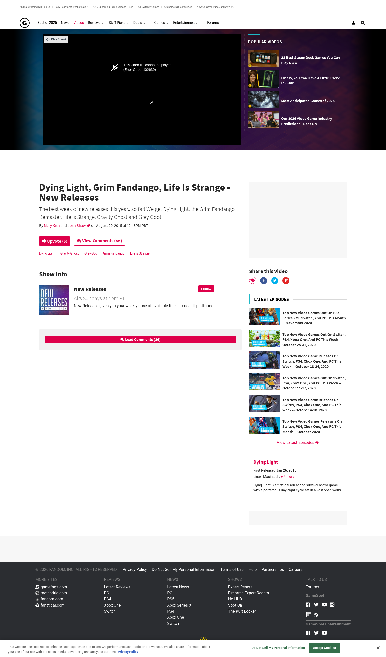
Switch (110, 611)
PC (106, 593)
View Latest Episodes (298, 442)
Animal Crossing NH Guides (35, 7)
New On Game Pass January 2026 (215, 7)
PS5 (170, 599)
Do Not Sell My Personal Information (183, 569)
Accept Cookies (324, 648)
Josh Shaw (77, 225)
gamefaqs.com (51, 587)
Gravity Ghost (69, 253)
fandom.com (49, 599)
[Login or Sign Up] (353, 23)
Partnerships (272, 569)
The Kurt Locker (242, 611)
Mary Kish (52, 225)
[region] (193, 648)
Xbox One (112, 605)
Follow (206, 289)
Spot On (235, 605)
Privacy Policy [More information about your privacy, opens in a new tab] (128, 652)
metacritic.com (51, 593)
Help (253, 569)
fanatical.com (50, 605)
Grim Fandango (113, 253)
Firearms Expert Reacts (248, 593)
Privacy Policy (135, 569)
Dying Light (46, 253)
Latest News (178, 587)
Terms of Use (232, 569)
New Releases (90, 289)
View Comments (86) (102, 240)
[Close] (378, 647)
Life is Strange (139, 253)
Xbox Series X (179, 605)
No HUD (235, 599)
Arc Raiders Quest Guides (178, 7)
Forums (312, 587)
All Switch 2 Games (148, 7)
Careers (295, 569)
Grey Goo (90, 253)
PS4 (107, 599)
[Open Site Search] (362, 23)
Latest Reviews (117, 587)
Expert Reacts (240, 587)
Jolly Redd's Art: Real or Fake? (71, 7)
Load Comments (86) (140, 339)
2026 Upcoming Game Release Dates (113, 7)
